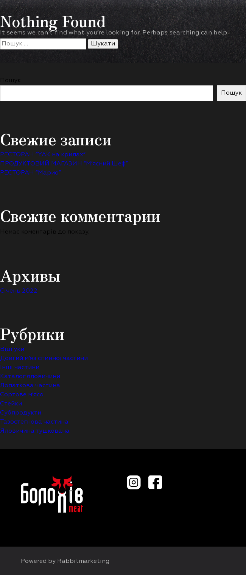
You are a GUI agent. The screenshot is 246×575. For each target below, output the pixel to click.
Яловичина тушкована (35, 431)
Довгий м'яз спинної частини (44, 358)
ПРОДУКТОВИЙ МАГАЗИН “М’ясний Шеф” (64, 164)
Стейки (11, 404)
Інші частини (19, 368)
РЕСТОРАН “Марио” (30, 173)
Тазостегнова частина (34, 422)
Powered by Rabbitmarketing (65, 561)
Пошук (10, 81)
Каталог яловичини (30, 377)
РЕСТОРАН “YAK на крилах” (43, 155)
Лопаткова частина (30, 386)
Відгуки (12, 349)
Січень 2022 (18, 291)
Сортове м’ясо (22, 395)
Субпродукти (20, 413)
